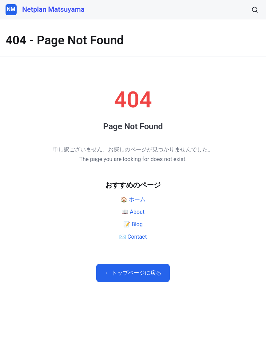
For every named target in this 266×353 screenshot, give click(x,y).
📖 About (133, 212)
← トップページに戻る (133, 273)
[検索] (254, 10)
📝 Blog (133, 224)
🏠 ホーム (133, 199)
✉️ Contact (133, 236)
